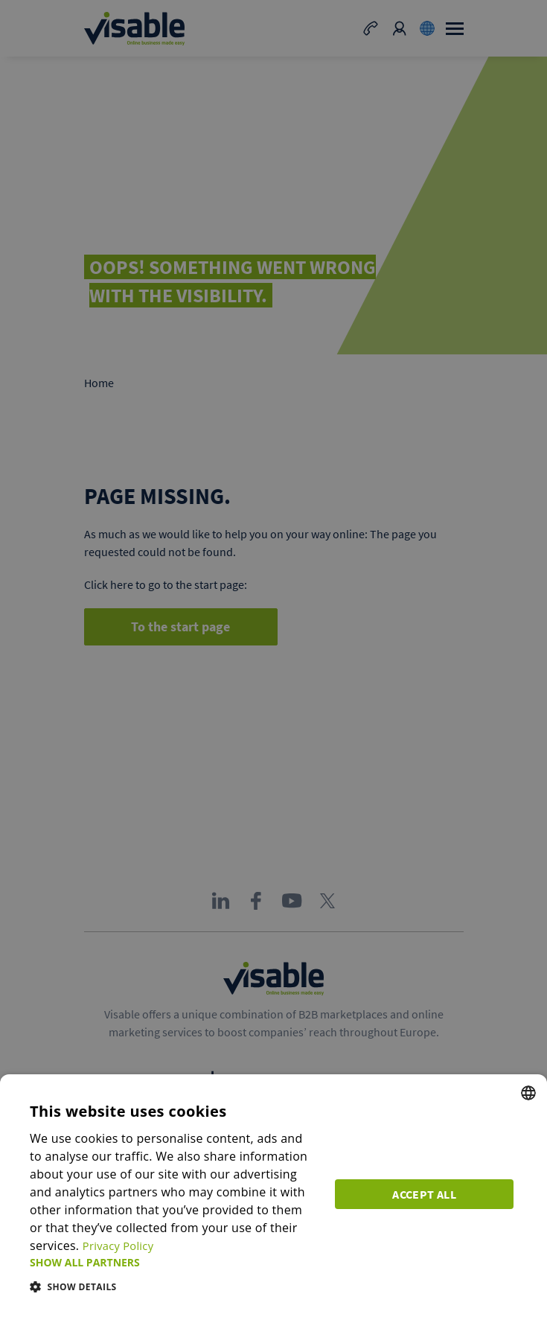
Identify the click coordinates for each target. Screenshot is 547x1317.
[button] (175, 1262)
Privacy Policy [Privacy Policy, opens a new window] (121, 1245)
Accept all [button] (428, 1191)
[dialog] (273, 1195)
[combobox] (528, 1092)
